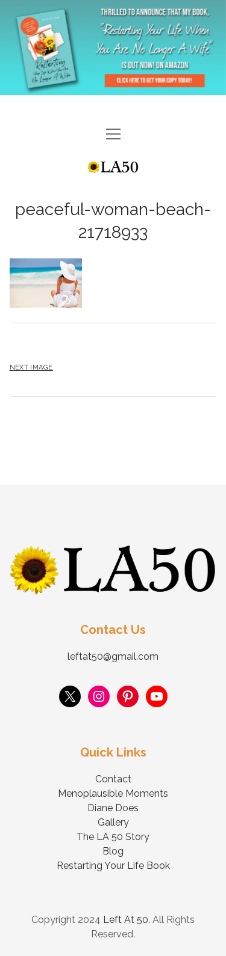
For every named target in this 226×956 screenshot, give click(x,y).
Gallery (113, 822)
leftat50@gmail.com (113, 656)
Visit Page (113, 47)
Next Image (31, 367)
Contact (113, 779)
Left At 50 (125, 919)
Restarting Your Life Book (113, 865)
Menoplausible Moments (113, 793)
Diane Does (113, 808)
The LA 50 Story (113, 836)
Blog (113, 851)
